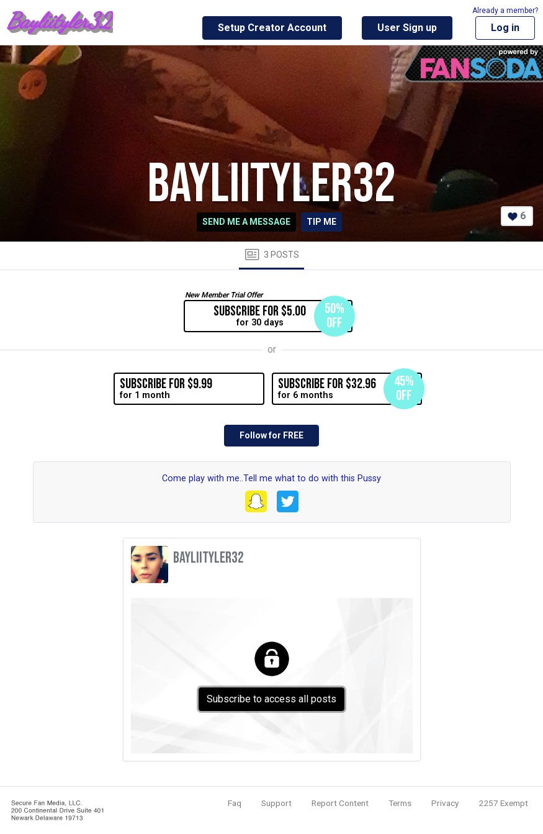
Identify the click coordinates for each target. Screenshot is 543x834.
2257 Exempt (503, 803)
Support (276, 803)
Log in (505, 28)
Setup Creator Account (272, 28)
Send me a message (246, 222)
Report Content (340, 803)
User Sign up (407, 28)
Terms (399, 803)
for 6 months (350, 389)
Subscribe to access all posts (271, 699)
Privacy (445, 803)
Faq (234, 803)
